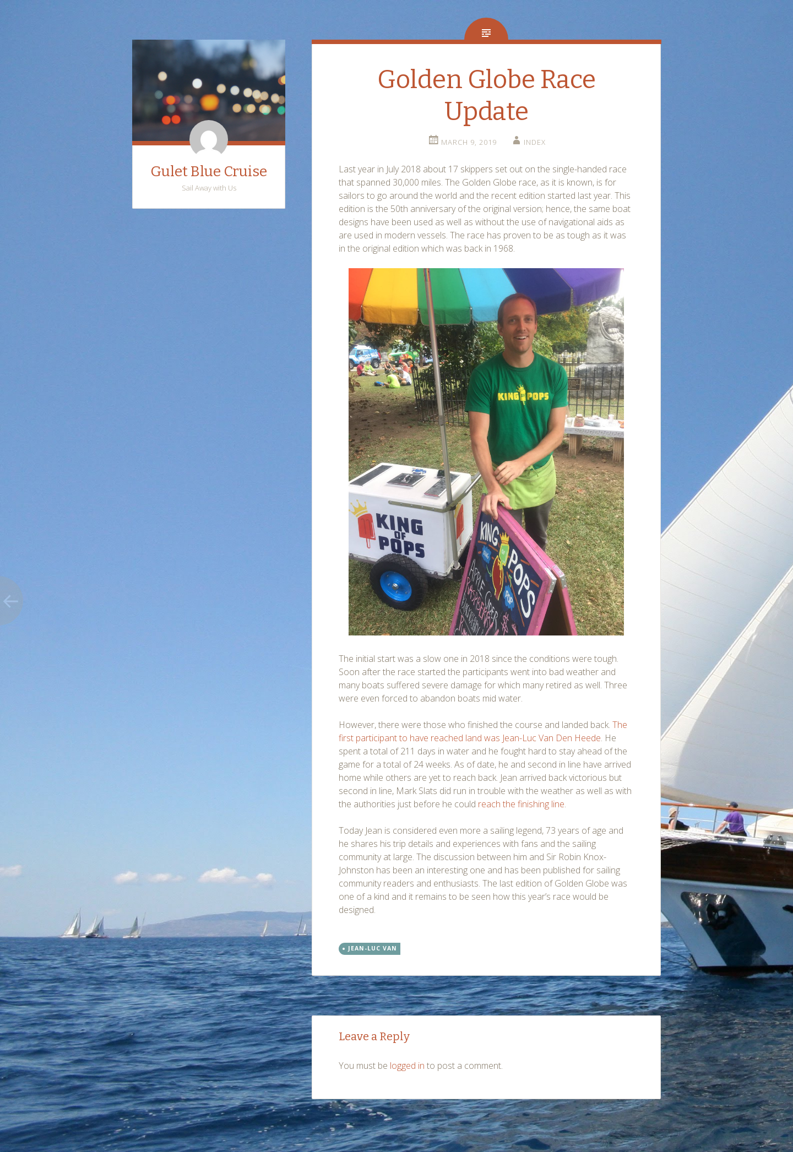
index (535, 142)
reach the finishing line (521, 804)
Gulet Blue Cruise (208, 171)
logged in (407, 1065)
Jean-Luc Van (372, 948)
